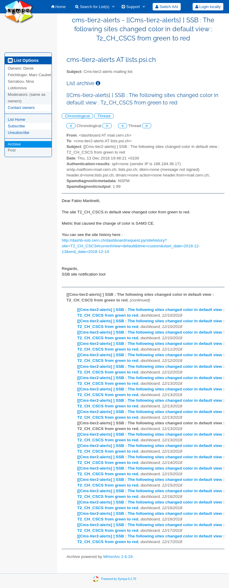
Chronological (77, 116)
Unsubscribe (18, 132)
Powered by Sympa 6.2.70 (118, 579)
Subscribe (16, 126)
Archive (14, 144)
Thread (104, 116)
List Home (16, 119)
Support (130, 6)
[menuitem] (58, 6)
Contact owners (21, 107)
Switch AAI (166, 6)
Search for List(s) (92, 6)
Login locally (208, 6)
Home (59, 6)
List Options (23, 60)
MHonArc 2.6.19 (117, 556)
